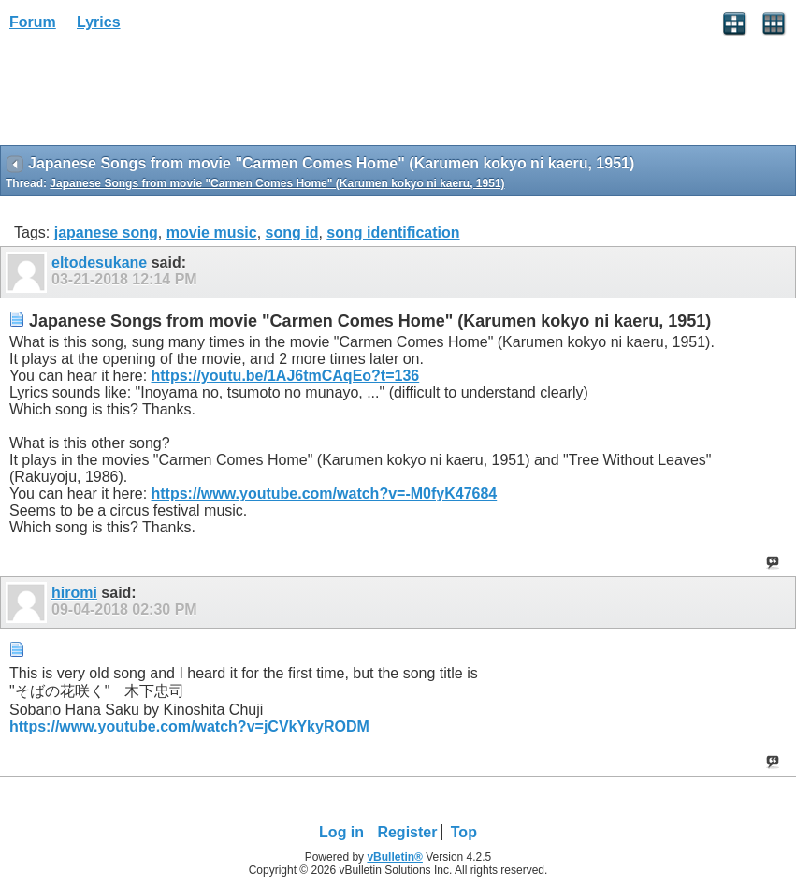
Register (407, 832)
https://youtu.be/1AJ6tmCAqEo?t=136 (286, 376)
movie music (211, 232)
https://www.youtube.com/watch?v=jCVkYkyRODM (189, 726)
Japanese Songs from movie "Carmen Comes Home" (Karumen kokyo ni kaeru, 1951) (277, 183)
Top (464, 832)
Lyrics (99, 22)
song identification (392, 232)
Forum (32, 22)
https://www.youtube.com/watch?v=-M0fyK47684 (325, 493)
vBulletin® (395, 857)
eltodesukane (99, 262)
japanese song (106, 232)
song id (292, 232)
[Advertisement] (149, 94)
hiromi (74, 593)
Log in (341, 832)
